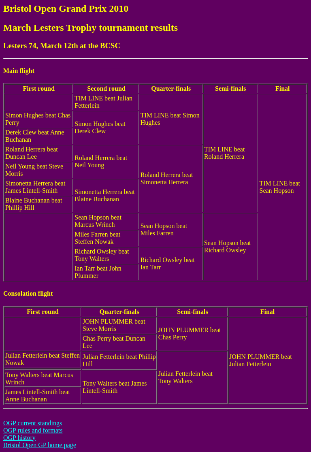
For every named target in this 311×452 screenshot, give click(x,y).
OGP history (19, 437)
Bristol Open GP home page (39, 444)
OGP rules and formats (33, 430)
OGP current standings (32, 423)
